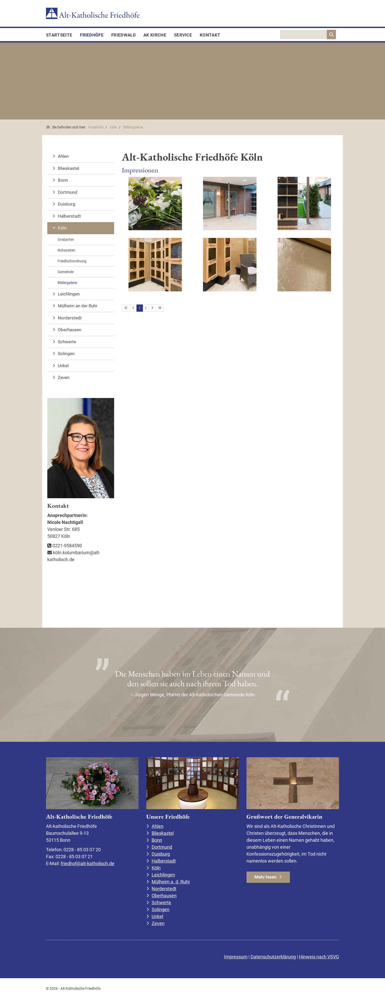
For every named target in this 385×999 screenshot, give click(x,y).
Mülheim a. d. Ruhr (171, 881)
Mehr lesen (265, 877)
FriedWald (123, 35)
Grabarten (66, 239)
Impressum (235, 956)
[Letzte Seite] (159, 308)
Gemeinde (66, 272)
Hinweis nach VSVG (319, 956)
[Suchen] (331, 34)
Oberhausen (69, 329)
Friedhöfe (92, 35)
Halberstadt (69, 216)
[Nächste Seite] (152, 308)
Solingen (66, 353)
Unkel (63, 365)
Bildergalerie (133, 127)
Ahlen (63, 156)
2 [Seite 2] (146, 308)
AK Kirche (154, 35)
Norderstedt (70, 317)
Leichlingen (69, 294)
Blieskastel (68, 168)
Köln (113, 127)
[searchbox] (303, 34)
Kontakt (210, 35)
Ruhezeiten (66, 250)
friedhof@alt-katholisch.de (87, 863)
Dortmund (67, 192)
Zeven (63, 377)
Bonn (63, 180)
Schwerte (67, 341)
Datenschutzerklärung (273, 956)
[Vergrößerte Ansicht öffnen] (155, 203)
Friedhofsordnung (72, 261)
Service (183, 35)
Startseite (59, 35)
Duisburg (66, 204)
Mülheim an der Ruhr (77, 305)
